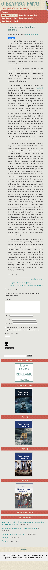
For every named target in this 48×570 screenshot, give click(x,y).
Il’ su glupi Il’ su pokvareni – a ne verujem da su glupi (19, 530)
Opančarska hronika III (10, 21)
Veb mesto (8, 325)
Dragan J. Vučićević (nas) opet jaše (20, 283)
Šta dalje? (5, 543)
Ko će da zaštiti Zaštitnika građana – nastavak (26, 285)
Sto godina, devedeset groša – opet (13, 536)
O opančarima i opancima (28, 15)
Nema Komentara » (36, 279)
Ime (6, 318)
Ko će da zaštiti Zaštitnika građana (21, 28)
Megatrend (39, 88)
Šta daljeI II (5, 540)
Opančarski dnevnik (9, 15)
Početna (5, 12)
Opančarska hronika (9, 18)
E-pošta (8, 321)
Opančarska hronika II (26, 18)
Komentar (8, 300)
